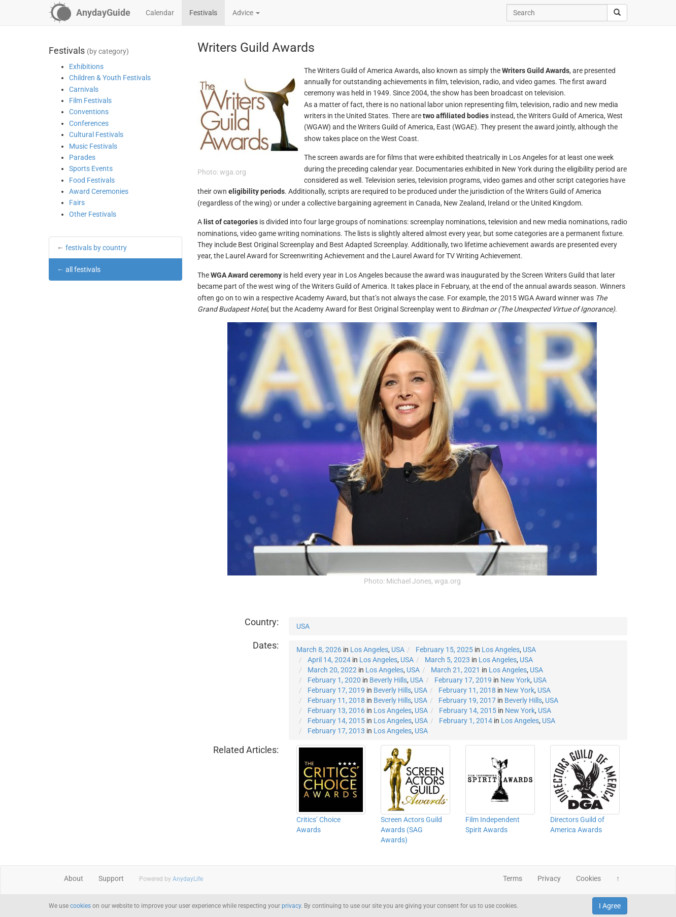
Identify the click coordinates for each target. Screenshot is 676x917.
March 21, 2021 (455, 670)
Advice (246, 13)
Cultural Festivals (96, 134)
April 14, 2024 (329, 660)
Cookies (588, 878)
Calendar (160, 13)
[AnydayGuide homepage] (89, 12)
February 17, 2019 (463, 680)
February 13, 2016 (336, 710)
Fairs (77, 202)
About (73, 878)
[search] (617, 12)
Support (111, 878)
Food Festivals (92, 180)
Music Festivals (93, 146)
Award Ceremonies (98, 191)
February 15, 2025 (444, 650)
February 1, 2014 (465, 721)
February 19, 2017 (467, 700)
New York (515, 680)
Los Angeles (369, 650)
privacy (291, 905)
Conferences (89, 123)
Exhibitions (86, 66)
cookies (80, 905)
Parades (82, 157)
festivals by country (96, 248)
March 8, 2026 (319, 650)
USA (303, 626)
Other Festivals (92, 214)
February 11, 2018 (467, 690)
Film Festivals (90, 100)
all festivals (82, 269)
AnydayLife (188, 878)
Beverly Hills (388, 680)
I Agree (610, 906)
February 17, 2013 (336, 731)
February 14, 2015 (467, 710)
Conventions (89, 112)
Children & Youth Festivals (110, 78)
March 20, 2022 (332, 670)
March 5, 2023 (447, 660)
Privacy (549, 878)
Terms (512, 878)
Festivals (203, 13)
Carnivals (83, 89)
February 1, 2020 (334, 680)
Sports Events (91, 168)
